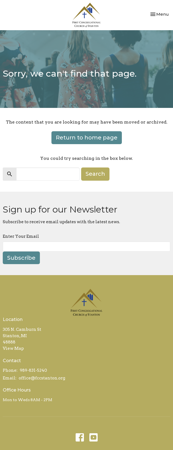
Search (95, 174)
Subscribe (21, 258)
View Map (13, 348)
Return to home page (86, 137)
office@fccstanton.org (42, 378)
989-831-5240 (33, 370)
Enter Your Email (21, 236)
